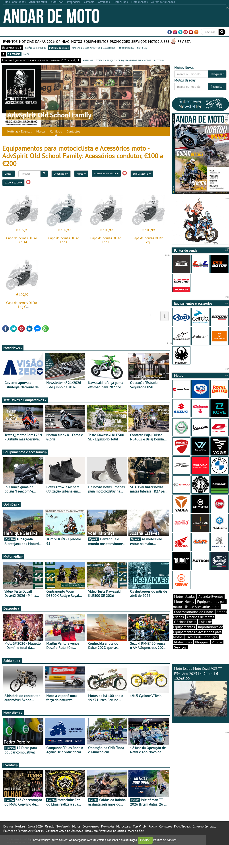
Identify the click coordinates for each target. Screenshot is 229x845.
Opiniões (11, 504)
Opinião (63, 41)
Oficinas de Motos (200, 617)
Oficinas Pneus (185, 621)
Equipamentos (96, 41)
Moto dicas (13, 713)
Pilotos (217, 642)
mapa (26, 54)
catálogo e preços (35, 48)
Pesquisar (217, 74)
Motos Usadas (184, 596)
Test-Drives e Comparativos (25, 400)
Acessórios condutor (106, 173)
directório (14, 54)
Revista (183, 41)
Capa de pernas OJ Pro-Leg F (148, 240)
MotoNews (12, 348)
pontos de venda (59, 48)
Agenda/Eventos (210, 596)
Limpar (8, 173)
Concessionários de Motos (193, 611)
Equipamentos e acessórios (25, 452)
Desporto (11, 608)
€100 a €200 (13, 182)
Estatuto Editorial (204, 826)
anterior (88, 60)
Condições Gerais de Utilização (64, 831)
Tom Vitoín (63, 826)
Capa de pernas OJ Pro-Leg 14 (22, 240)
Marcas (41, 131)
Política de (164, 840)
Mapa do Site (136, 831)
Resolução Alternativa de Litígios (105, 831)
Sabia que (12, 660)
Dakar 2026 (45, 41)
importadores (126, 48)
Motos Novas (184, 601)
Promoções (120, 41)
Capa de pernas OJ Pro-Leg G (22, 305)
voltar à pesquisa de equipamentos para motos (123, 60)
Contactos (73, 131)
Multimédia (13, 556)
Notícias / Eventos (19, 131)
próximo (159, 60)
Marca (81, 173)
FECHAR (145, 840)
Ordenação (61, 173)
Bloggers (202, 642)
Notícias (26, 41)
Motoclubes (158, 41)
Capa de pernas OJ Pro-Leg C (64, 240)
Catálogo (56, 131)
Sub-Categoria (142, 173)
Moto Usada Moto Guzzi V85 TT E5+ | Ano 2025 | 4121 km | (200, 691)
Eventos (10, 41)
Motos (76, 41)
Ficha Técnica (182, 826)
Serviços (139, 41)
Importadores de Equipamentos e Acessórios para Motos (198, 632)
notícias (142, 48)
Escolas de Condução (202, 637)
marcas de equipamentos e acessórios (93, 48)
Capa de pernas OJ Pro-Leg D (106, 240)
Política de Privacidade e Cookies (23, 831)
